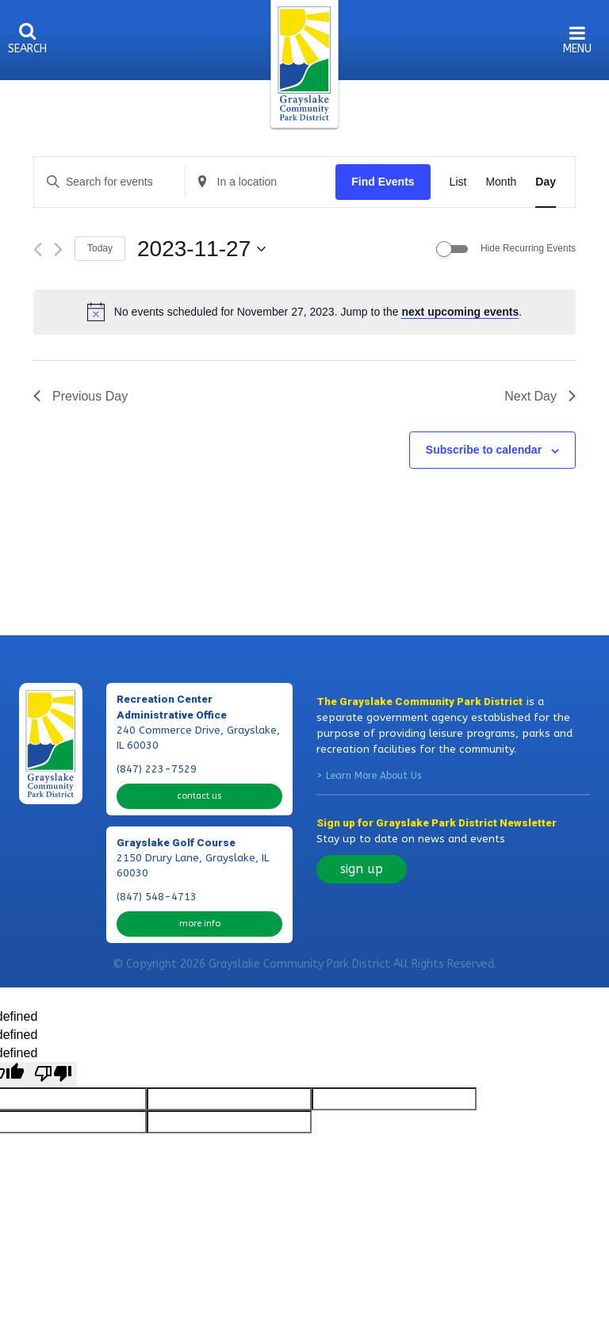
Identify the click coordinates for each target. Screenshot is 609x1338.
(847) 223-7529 (157, 769)
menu (577, 49)
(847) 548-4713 (157, 897)
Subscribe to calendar (484, 449)
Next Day (540, 396)
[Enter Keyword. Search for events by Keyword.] (109, 182)
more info (199, 923)
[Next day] (58, 249)
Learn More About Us (373, 775)
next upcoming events (460, 311)
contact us (199, 796)
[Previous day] (37, 249)
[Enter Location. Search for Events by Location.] (261, 182)
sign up (361, 868)
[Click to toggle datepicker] (201, 249)
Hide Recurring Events (528, 248)
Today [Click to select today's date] (100, 248)
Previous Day (80, 396)
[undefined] (53, 1074)
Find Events (382, 181)
